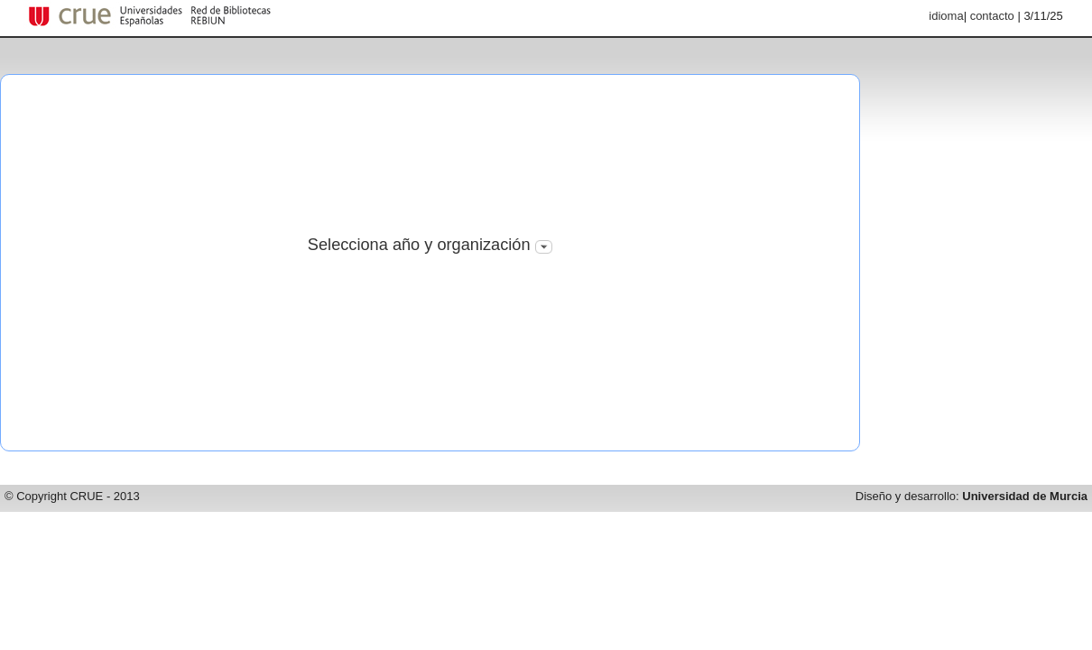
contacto (992, 16)
